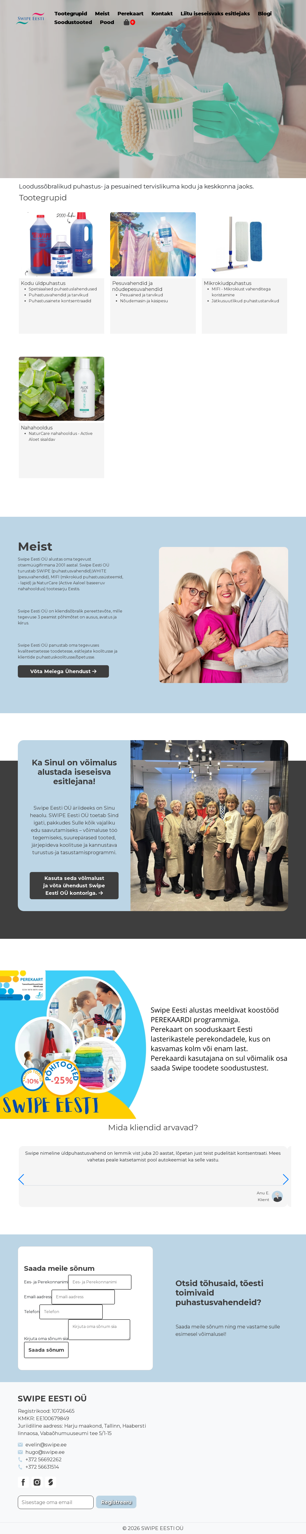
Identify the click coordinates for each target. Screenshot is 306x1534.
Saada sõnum (46, 1350)
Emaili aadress (37, 1297)
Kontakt (162, 14)
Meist (102, 14)
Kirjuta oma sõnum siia (46, 1338)
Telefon (31, 1311)
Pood (107, 22)
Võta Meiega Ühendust (63, 671)
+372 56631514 (42, 1467)
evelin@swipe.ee (46, 1445)
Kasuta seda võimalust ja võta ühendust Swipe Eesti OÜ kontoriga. (74, 885)
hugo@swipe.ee (45, 1452)
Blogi (265, 14)
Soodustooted (73, 22)
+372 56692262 (44, 1460)
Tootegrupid (70, 14)
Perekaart (130, 14)
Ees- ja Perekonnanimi (46, 1282)
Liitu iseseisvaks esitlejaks (215, 14)
